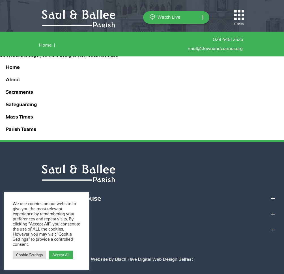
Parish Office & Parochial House (53, 198)
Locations (19, 214)
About (13, 79)
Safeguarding (21, 104)
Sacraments (19, 92)
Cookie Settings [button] (29, 255)
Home (45, 45)
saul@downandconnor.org (216, 48)
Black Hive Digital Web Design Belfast (154, 259)
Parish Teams (21, 129)
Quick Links (23, 230)
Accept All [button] (60, 255)
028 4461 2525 (229, 39)
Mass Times (19, 117)
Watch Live (164, 17)
